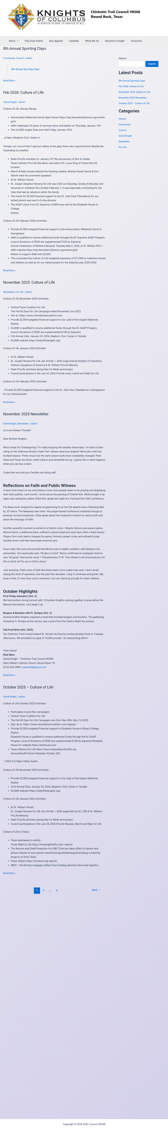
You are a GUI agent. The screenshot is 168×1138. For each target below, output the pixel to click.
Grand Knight (10, 102)
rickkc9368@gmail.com (35, 667)
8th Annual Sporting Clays (26, 48)
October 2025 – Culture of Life (30, 687)
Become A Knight (108, 40)
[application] (16, 41)
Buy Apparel (52, 40)
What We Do (86, 40)
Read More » (10, 81)
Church (123, 118)
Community (9, 58)
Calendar (69, 40)
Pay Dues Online (32, 40)
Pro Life (20, 291)
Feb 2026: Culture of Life (25, 92)
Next (95, 890)
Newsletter (9, 291)
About (13, 41)
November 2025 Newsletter (28, 414)
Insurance (128, 40)
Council (21, 58)
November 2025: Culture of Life (31, 282)
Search (122, 58)
